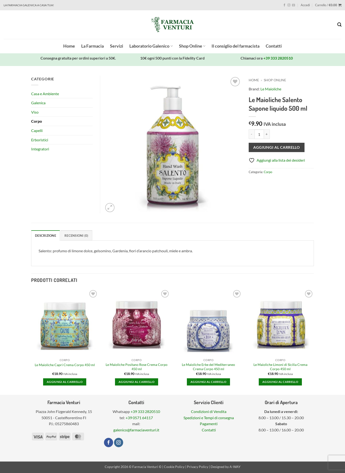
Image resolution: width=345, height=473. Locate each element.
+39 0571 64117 (139, 417)
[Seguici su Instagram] (289, 5)
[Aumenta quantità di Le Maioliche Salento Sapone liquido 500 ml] (267, 134)
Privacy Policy (197, 467)
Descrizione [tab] (45, 235)
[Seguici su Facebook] (284, 5)
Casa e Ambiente (45, 93)
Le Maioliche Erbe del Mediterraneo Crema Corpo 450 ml (208, 367)
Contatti (274, 46)
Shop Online (192, 46)
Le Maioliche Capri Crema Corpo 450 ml (65, 365)
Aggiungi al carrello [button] (65, 381)
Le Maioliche (270, 89)
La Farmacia (92, 46)
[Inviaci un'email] (293, 5)
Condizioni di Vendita (208, 411)
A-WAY (235, 467)
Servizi (116, 46)
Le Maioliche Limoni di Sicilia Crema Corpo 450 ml (280, 367)
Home (69, 46)
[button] (305, 5)
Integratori (40, 149)
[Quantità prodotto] (259, 134)
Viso (35, 112)
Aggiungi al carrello (276, 147)
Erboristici (39, 140)
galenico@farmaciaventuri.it (136, 430)
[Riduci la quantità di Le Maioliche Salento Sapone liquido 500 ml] (251, 134)
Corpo (268, 172)
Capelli (37, 130)
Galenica (38, 102)
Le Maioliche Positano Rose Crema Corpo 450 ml (136, 367)
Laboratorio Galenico (150, 46)
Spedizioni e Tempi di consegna (209, 417)
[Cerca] (339, 25)
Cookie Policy (174, 467)
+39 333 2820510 (278, 58)
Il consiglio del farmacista (235, 46)
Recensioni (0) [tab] (76, 235)
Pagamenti (209, 423)
